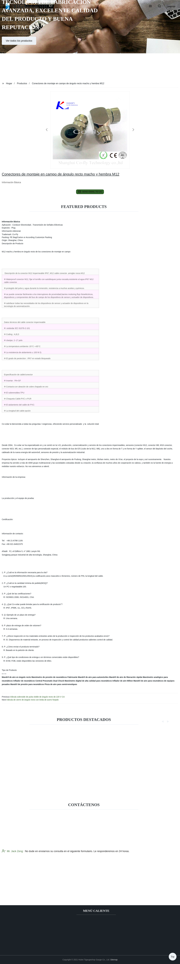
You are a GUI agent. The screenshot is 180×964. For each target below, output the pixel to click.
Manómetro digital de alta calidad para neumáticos (88, 681)
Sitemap (113, 960)
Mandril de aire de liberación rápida (125, 677)
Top (172, 955)
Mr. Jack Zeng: (12, 865)
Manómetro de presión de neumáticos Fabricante (54, 677)
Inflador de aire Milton (122, 681)
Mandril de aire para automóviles (93, 677)
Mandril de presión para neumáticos (27, 684)
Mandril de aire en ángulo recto (16, 677)
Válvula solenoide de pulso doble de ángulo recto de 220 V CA (37, 697)
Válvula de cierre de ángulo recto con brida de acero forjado (32, 700)
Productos (22, 83)
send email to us (90, 191)
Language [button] (171, 6)
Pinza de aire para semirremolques (61, 684)
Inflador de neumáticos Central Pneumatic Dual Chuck (38, 681)
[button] (150, 6)
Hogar (9, 83)
